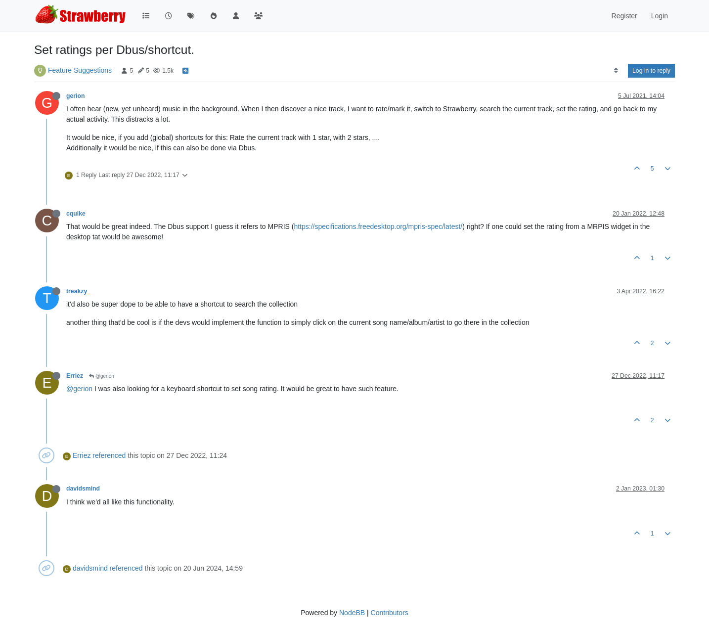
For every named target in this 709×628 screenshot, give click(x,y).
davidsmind (83, 488)
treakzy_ (78, 291)
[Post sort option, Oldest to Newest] (616, 71)
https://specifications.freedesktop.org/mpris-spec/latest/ (378, 226)
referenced (109, 455)
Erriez (74, 375)
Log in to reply (651, 70)
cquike (76, 213)
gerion (75, 95)
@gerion (101, 376)
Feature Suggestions (80, 70)
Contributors (389, 613)
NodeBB (352, 613)
